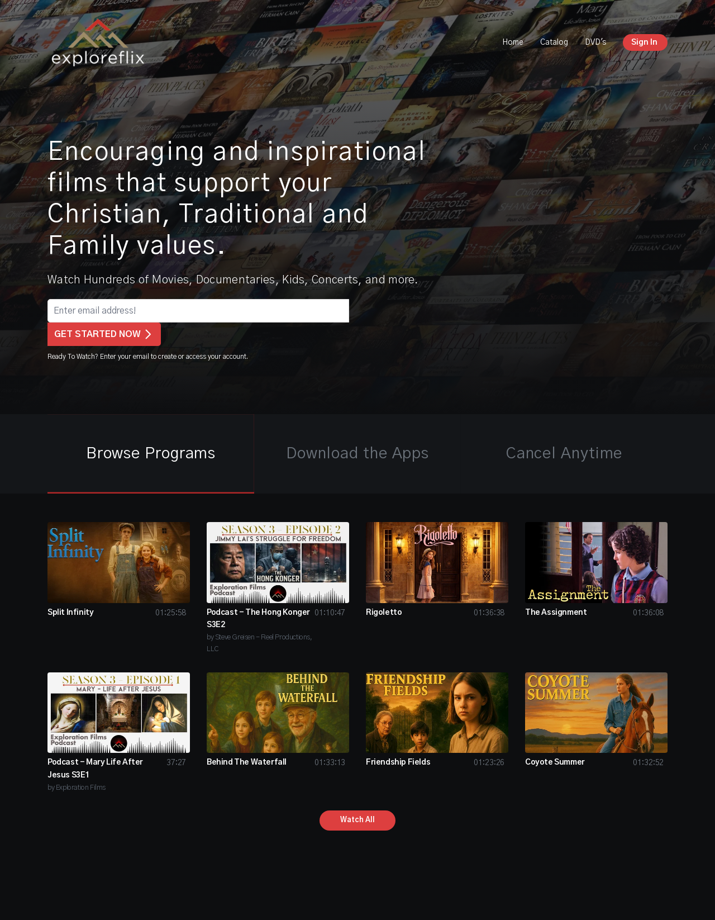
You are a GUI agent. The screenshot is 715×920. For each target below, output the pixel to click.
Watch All (357, 820)
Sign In (644, 42)
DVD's (595, 42)
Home (512, 42)
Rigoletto (384, 613)
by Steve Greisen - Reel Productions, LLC (259, 643)
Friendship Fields (398, 762)
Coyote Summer (555, 762)
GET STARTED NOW (104, 334)
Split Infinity (70, 613)
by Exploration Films (76, 787)
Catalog (554, 42)
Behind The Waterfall (247, 762)
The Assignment (556, 613)
